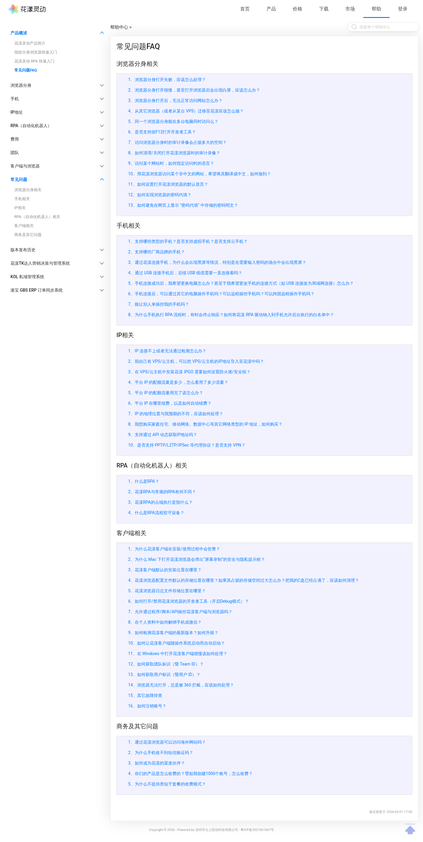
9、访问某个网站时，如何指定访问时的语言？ (171, 163)
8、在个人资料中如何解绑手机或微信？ (165, 622)
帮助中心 (119, 27)
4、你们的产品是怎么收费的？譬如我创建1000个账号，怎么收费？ (190, 773)
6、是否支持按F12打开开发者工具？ (162, 132)
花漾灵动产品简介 (29, 43)
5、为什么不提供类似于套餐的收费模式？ (167, 784)
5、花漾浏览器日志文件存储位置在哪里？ (167, 590)
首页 (245, 9)
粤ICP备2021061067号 (257, 830)
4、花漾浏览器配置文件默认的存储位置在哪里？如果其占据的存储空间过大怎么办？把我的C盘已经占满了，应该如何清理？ (243, 580)
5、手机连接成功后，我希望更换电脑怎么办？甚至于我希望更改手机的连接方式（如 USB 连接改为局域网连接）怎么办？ (241, 283)
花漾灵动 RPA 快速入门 (34, 61)
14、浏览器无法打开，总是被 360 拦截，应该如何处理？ (181, 685)
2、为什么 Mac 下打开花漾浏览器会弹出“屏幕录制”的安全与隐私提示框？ (196, 559)
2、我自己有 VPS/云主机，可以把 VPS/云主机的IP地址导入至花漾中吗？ (196, 361)
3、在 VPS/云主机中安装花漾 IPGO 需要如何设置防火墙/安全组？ (189, 371)
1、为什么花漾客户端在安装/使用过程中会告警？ (174, 548)
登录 (402, 9)
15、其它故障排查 (145, 695)
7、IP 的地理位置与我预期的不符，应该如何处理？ (175, 413)
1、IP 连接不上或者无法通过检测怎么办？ (167, 350)
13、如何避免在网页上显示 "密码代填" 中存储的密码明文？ (183, 205)
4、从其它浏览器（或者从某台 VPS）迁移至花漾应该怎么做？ (186, 111)
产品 (271, 9)
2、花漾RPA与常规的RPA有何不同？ (162, 491)
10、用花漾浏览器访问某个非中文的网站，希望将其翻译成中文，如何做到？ (199, 173)
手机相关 (22, 199)
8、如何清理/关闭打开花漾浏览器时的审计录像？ (174, 152)
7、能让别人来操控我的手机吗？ (158, 304)
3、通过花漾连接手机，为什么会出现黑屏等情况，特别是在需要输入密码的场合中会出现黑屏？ (217, 262)
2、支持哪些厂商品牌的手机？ (156, 251)
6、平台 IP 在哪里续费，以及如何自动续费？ (170, 403)
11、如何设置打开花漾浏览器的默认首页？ (168, 184)
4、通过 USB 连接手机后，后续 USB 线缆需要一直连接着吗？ (185, 272)
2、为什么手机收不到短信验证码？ (160, 752)
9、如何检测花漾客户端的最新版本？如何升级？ (173, 632)
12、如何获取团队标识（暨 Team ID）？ (166, 664)
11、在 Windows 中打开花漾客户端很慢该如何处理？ (177, 653)
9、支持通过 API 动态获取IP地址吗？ (162, 434)
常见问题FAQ (25, 70)
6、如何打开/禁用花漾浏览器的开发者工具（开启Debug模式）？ (188, 601)
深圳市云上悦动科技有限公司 (216, 830)
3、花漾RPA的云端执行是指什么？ (160, 502)
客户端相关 (24, 225)
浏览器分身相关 (28, 190)
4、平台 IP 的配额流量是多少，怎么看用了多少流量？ (178, 382)
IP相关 (20, 207)
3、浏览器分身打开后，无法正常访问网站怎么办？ (175, 100)
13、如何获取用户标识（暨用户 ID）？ (164, 674)
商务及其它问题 (28, 234)
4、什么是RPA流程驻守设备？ (156, 512)
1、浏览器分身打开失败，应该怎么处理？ (167, 79)
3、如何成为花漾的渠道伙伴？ (156, 763)
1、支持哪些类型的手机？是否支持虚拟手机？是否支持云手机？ (188, 241)
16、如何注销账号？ (147, 706)
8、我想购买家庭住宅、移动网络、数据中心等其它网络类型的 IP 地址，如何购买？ (205, 424)
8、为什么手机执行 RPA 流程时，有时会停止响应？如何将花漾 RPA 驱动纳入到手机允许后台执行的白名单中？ (231, 314)
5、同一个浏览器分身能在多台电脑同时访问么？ (173, 121)
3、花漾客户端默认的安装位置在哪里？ (165, 569)
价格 (297, 9)
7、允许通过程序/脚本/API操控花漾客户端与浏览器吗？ (180, 611)
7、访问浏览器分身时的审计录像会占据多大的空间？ (177, 142)
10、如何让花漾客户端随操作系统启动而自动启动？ (176, 643)
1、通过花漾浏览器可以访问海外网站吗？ (167, 742)
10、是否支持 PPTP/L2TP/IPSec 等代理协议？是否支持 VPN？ (187, 445)
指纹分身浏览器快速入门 (35, 52)
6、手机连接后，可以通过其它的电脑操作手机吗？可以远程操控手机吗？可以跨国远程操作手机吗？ (221, 293)
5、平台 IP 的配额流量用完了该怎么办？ (165, 392)
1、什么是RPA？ (143, 481)
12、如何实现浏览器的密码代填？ (159, 194)
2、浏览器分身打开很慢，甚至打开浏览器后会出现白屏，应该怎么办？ (194, 90)
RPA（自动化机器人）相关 (37, 216)
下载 (324, 9)
